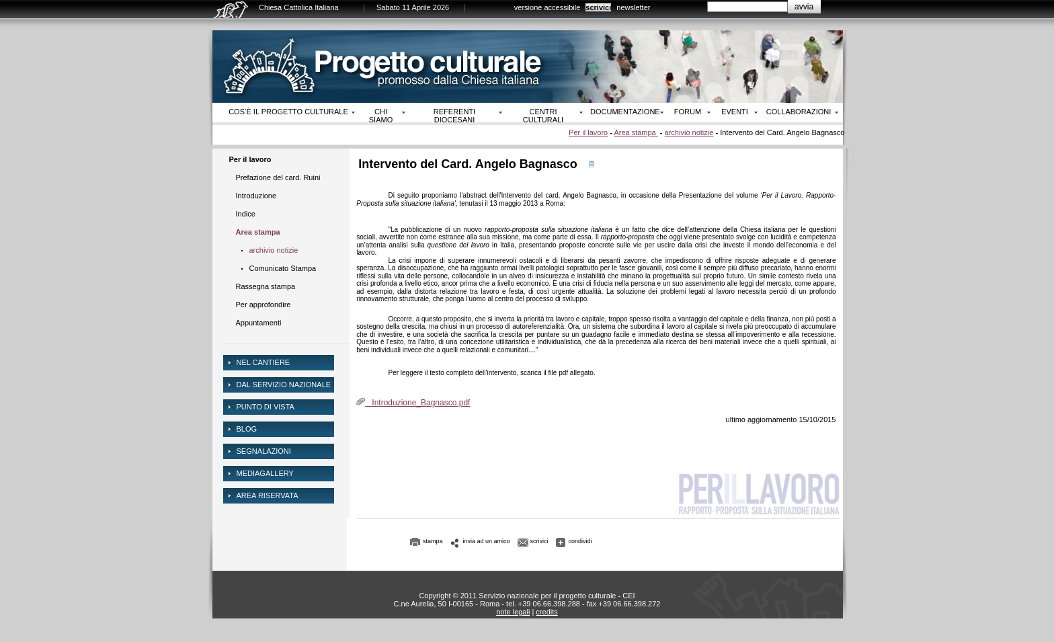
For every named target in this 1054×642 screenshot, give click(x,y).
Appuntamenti (259, 323)
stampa (433, 541)
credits (546, 612)
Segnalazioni (264, 451)
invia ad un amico (486, 541)
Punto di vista (265, 407)
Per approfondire (263, 304)
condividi (580, 541)
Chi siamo (381, 116)
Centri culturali (543, 116)
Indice (245, 214)
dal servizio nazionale (284, 384)
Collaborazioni (799, 112)
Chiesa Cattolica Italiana (299, 7)
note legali (513, 612)
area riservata (267, 495)
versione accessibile (547, 7)
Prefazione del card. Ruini (278, 177)
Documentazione (625, 112)
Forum (687, 112)
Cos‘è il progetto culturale (288, 112)
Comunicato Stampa (283, 268)
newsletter (633, 7)
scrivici (598, 7)
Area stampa (635, 132)
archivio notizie (689, 132)
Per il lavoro (588, 132)
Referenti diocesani (454, 116)
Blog (247, 429)
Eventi (734, 112)
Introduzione (256, 196)
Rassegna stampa (266, 286)
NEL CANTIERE (263, 362)
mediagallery (265, 473)
